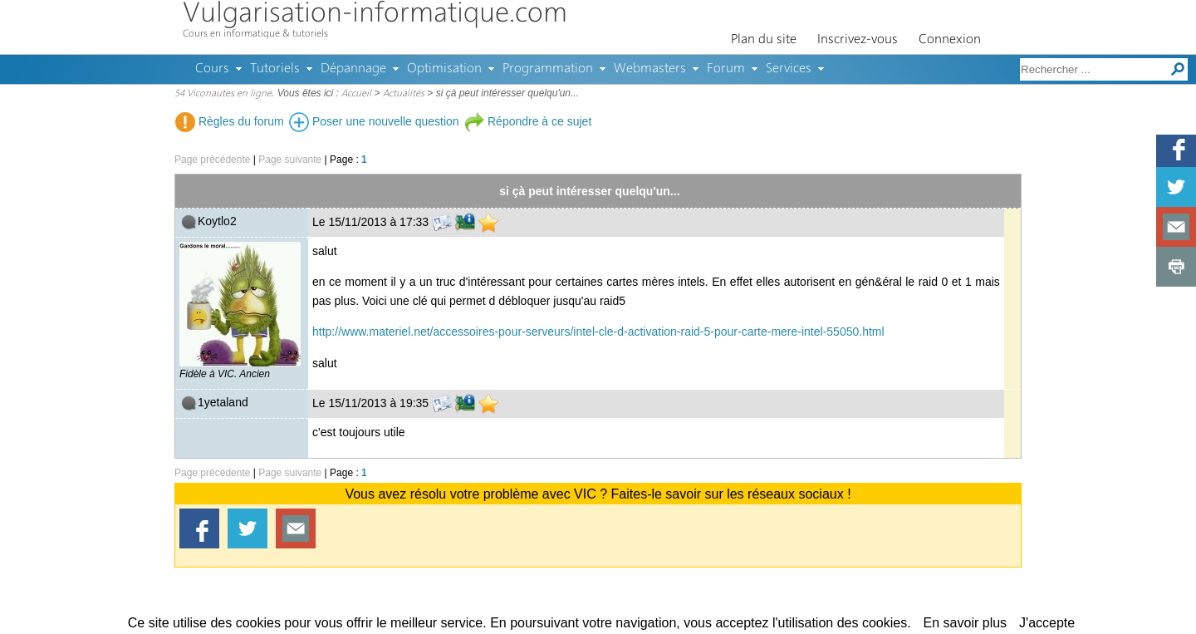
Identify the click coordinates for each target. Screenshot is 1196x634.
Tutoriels (275, 69)
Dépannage (353, 69)
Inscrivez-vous (857, 40)
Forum (726, 69)
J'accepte (1047, 623)
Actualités (403, 94)
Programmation (547, 69)
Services (788, 69)
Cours (212, 69)
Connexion (950, 40)
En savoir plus (965, 623)
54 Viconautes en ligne (223, 94)
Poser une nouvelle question (374, 121)
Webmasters (650, 69)
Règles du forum (229, 121)
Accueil (356, 94)
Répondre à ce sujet (527, 121)
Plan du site (764, 40)
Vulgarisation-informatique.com (375, 14)
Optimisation (444, 69)
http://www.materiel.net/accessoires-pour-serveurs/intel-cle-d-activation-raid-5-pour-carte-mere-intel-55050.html (598, 331)
